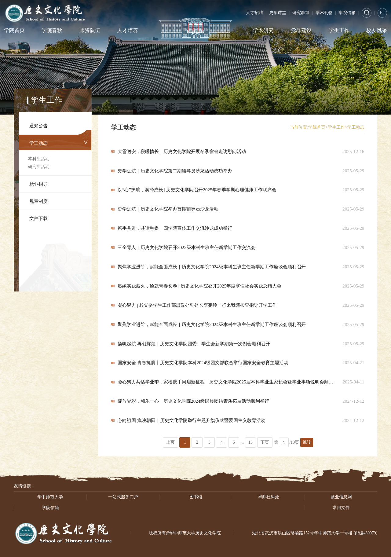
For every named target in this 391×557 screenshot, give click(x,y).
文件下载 (38, 218)
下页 (265, 442)
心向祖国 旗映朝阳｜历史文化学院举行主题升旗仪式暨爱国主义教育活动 (191, 420)
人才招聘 (254, 12)
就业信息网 (341, 497)
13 (250, 442)
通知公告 (38, 125)
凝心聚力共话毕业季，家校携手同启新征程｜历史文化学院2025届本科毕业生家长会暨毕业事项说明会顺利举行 (226, 381)
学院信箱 (347, 12)
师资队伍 (89, 30)
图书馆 (195, 497)
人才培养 (127, 30)
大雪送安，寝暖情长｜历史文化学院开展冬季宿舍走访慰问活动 (182, 151)
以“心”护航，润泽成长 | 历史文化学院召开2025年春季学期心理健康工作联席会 (197, 189)
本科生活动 (38, 158)
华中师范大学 (50, 497)
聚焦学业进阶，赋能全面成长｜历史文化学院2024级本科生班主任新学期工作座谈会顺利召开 (212, 266)
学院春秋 (52, 30)
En (382, 12)
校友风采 (376, 30)
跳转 (306, 442)
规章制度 (38, 201)
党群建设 (301, 30)
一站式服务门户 (123, 497)
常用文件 (341, 507)
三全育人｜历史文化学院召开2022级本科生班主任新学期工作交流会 (186, 247)
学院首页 (14, 30)
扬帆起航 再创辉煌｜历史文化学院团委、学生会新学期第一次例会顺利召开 (194, 343)
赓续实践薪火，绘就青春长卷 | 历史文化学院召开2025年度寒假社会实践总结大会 (199, 285)
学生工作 (339, 30)
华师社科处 (268, 497)
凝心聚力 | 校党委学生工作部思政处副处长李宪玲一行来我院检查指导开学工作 (197, 305)
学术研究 (263, 30)
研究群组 (300, 12)
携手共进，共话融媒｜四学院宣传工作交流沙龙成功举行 (175, 228)
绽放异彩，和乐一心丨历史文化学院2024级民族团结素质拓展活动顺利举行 (193, 401)
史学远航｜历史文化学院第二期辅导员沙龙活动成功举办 (175, 170)
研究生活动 (38, 166)
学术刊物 (324, 12)
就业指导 (38, 184)
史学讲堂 (277, 12)
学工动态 (38, 143)
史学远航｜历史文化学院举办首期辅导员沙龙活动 (168, 208)
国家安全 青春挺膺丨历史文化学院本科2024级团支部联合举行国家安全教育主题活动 (203, 362)
